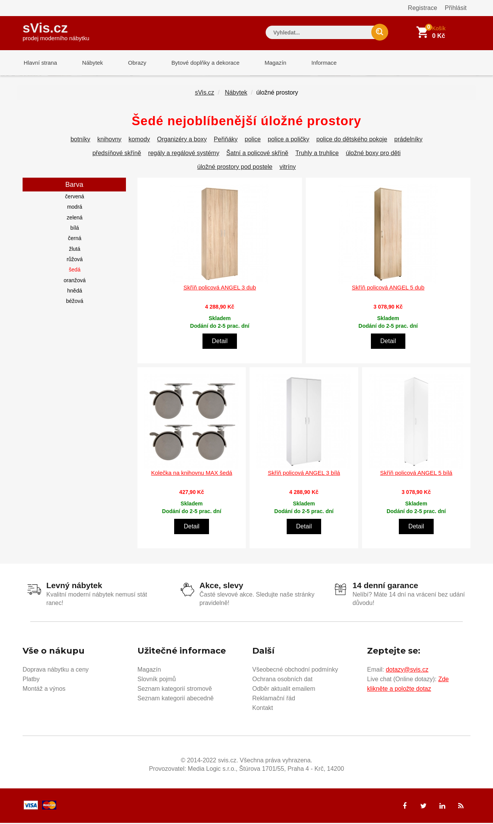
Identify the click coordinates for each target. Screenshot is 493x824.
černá (74, 240)
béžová (74, 302)
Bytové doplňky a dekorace (199, 63)
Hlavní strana (39, 63)
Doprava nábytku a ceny (56, 670)
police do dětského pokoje (352, 140)
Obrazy (132, 63)
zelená (74, 219)
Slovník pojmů (156, 680)
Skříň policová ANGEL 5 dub (388, 289)
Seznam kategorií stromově (174, 690)
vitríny (287, 168)
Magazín (268, 63)
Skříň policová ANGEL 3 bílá (304, 474)
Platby (31, 680)
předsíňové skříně (116, 154)
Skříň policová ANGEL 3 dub (219, 289)
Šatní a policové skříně (257, 154)
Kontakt (262, 709)
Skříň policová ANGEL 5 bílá (416, 474)
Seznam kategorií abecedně (175, 699)
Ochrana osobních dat (282, 680)
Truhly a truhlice (317, 154)
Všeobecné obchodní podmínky (295, 670)
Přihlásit (456, 8)
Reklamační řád (273, 699)
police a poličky (289, 140)
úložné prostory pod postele (235, 168)
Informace (314, 63)
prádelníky (408, 140)
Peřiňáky (226, 140)
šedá (74, 271)
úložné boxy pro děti (373, 154)
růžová (75, 261)
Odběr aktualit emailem (283, 690)
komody (139, 140)
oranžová (75, 282)
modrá (74, 208)
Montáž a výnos (44, 690)
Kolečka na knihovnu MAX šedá (191, 474)
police (253, 140)
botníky (80, 140)
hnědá (74, 292)
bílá (74, 229)
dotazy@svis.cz (407, 670)
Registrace (422, 8)
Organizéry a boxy (182, 140)
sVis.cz (56, 30)
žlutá (74, 250)
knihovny (109, 140)
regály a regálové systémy (183, 154)
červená (74, 198)
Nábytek (89, 63)
